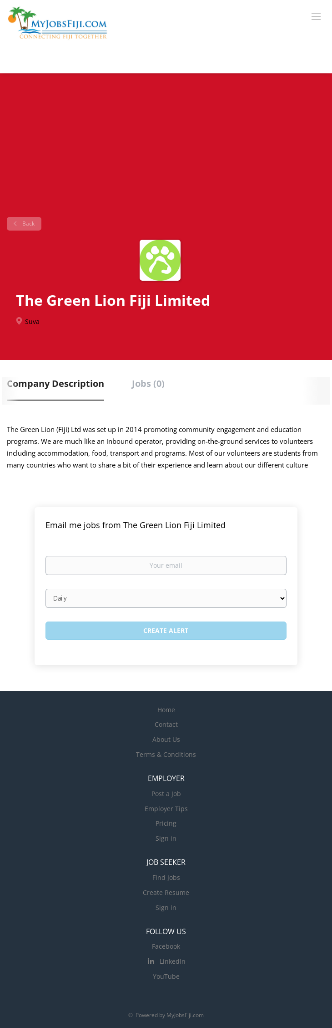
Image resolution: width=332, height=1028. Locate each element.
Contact (166, 724)
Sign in (166, 838)
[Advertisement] (166, 148)
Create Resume (166, 892)
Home (166, 709)
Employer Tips (166, 808)
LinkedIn (173, 961)
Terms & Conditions (166, 754)
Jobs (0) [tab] (148, 383)
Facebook (166, 946)
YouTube (166, 976)
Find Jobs (166, 877)
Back (28, 223)
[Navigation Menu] (316, 16)
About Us (166, 739)
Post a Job (166, 793)
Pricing (166, 823)
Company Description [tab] (55, 383)
